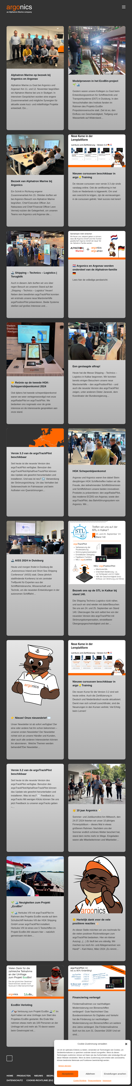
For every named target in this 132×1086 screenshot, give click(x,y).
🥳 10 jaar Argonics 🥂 (88, 810)
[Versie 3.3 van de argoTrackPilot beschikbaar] (35, 437)
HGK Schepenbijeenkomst (91, 471)
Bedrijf (51, 1075)
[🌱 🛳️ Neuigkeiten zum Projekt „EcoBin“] (35, 876)
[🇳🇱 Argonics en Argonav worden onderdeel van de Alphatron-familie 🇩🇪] (96, 245)
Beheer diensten (64, 1066)
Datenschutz (15, 1080)
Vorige (9, 1058)
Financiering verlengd (88, 997)
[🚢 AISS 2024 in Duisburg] (35, 537)
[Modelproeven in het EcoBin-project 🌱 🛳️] (96, 50)
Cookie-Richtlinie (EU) (39, 1080)
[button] (126, 1044)
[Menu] (123, 7)
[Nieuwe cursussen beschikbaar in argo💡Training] (96, 150)
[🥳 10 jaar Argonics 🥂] (96, 784)
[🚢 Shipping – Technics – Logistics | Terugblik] (35, 248)
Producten (24, 1075)
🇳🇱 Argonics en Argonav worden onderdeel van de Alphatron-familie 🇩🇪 (95, 269)
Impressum (107, 1081)
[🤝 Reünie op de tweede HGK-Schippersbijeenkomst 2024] (35, 349)
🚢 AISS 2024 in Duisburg (28, 560)
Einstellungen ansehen (115, 1074)
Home (10, 1075)
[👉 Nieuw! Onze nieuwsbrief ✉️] (35, 675)
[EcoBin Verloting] (35, 982)
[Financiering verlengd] (96, 978)
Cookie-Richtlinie (79, 1081)
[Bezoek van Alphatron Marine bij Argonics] (35, 154)
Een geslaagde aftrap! (88, 366)
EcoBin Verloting (22, 1004)
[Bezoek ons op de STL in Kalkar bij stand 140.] (96, 552)
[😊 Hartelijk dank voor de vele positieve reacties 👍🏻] (96, 884)
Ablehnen (90, 1074)
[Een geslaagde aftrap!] (96, 341)
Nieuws (38, 1075)
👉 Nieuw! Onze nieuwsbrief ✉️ (32, 717)
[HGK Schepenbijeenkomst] (96, 446)
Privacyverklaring (94, 1081)
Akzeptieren (67, 1074)
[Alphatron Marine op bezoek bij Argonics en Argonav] (35, 47)
